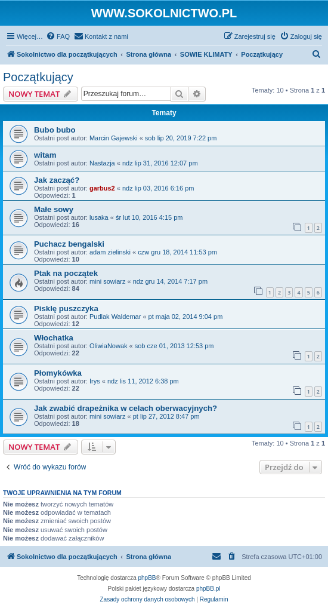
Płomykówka (58, 373)
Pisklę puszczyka (66, 308)
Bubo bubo (55, 129)
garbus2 (102, 188)
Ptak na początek (66, 273)
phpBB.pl (208, 588)
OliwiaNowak (108, 345)
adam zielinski (110, 252)
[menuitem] (58, 36)
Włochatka (53, 337)
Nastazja (102, 163)
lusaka (99, 217)
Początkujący (38, 77)
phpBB (147, 578)
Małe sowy (53, 209)
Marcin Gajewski (113, 138)
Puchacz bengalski (69, 244)
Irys (94, 381)
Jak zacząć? (56, 180)
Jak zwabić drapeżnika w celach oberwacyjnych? (125, 408)
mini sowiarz (107, 281)
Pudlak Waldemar (115, 316)
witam (45, 155)
